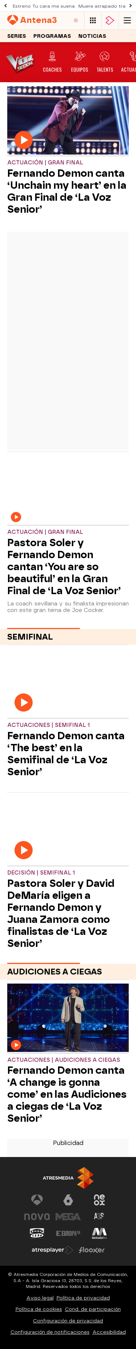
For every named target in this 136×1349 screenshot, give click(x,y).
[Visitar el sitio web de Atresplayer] (52, 1250)
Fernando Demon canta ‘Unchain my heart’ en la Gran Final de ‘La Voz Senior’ (67, 191)
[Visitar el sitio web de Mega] (68, 1216)
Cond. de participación (93, 1309)
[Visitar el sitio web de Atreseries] (99, 1216)
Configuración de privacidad (68, 1321)
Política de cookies (39, 1309)
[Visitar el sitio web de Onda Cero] (37, 1233)
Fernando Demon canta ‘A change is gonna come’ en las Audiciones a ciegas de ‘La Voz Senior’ (67, 1094)
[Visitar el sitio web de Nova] (37, 1216)
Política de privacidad (83, 1298)
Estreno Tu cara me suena (44, 6)
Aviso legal (40, 1298)
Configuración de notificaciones (50, 1332)
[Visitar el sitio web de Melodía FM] (99, 1233)
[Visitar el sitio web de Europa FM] (68, 1233)
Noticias (92, 36)
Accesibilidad (109, 1332)
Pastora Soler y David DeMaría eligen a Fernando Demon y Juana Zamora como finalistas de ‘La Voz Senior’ (61, 913)
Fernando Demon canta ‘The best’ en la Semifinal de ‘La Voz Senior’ (66, 754)
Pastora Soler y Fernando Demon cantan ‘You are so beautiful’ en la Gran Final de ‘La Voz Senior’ (64, 567)
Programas (52, 36)
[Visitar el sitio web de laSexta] (68, 1199)
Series (16, 36)
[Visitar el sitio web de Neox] (99, 1199)
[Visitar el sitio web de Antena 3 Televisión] (37, 1199)
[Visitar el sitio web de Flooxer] (91, 1250)
